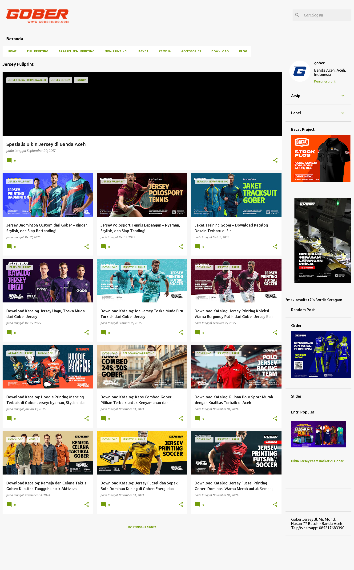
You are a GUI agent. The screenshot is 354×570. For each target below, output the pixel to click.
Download (218, 51)
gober (319, 63)
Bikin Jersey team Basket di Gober (317, 461)
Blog (242, 51)
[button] (275, 160)
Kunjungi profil (325, 81)
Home (10, 51)
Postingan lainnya (142, 527)
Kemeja (163, 51)
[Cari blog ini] (326, 15)
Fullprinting (36, 51)
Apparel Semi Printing (75, 51)
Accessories (190, 51)
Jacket (141, 51)
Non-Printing (114, 51)
